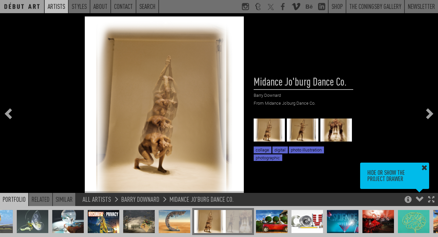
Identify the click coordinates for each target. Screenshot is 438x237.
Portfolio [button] (14, 199)
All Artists (96, 199)
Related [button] (41, 199)
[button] (431, 200)
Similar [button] (64, 199)
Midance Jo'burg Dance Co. (202, 199)
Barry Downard (140, 199)
